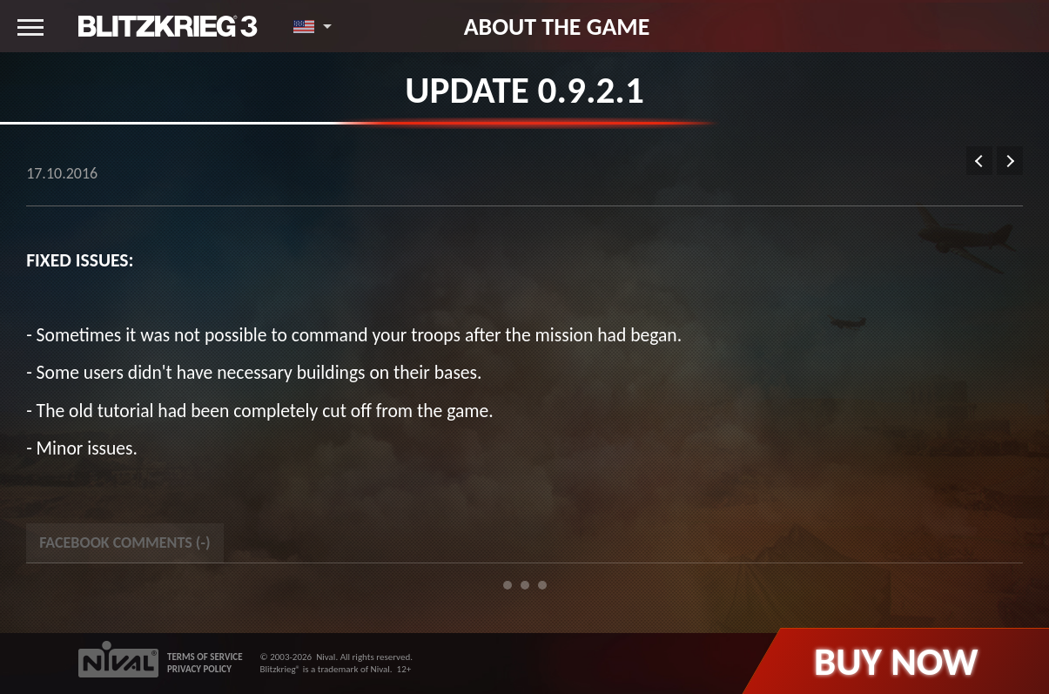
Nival (325, 657)
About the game (557, 26)
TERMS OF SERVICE (205, 657)
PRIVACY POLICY (199, 669)
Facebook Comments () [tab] (124, 542)
